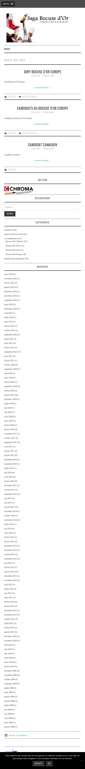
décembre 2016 (10, 460)
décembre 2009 (10, 671)
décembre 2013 (10, 546)
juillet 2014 (9, 524)
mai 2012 (8, 593)
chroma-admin (48, 75)
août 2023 (8, 313)
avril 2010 (8, 658)
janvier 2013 (9, 572)
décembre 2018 (10, 399)
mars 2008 (8, 722)
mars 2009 (8, 692)
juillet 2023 (9, 317)
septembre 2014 (10, 520)
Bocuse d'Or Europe (29, 96)
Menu (7, 49)
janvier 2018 (9, 429)
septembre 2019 (10, 386)
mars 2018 (8, 421)
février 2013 (9, 567)
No (49, 763)
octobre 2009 (9, 679)
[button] (8, 3)
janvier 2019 (9, 395)
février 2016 (9, 481)
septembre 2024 (10, 300)
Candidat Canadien (42, 144)
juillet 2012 (9, 589)
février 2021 (9, 360)
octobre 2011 (9, 619)
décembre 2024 (10, 291)
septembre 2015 (10, 494)
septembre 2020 (10, 369)
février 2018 (9, 425)
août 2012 (8, 585)
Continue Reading (42, 87)
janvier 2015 (9, 507)
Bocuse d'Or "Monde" (15, 241)
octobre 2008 (9, 701)
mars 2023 (8, 322)
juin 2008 (8, 710)
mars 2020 (8, 378)
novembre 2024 (10, 296)
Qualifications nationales (14, 259)
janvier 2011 (9, 632)
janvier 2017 (9, 455)
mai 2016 (8, 472)
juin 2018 (8, 408)
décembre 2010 (10, 636)
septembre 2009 (10, 684)
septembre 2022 (10, 335)
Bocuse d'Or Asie (13, 250)
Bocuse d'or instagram (18, 735)
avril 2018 (8, 416)
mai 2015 (8, 503)
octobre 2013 (9, 554)
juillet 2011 (9, 623)
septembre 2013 (10, 559)
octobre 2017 (9, 438)
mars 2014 (8, 533)
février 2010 (9, 666)
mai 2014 (8, 529)
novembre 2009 (10, 675)
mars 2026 (8, 274)
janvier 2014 (9, 541)
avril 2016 (8, 477)
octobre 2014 (9, 516)
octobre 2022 (9, 330)
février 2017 (9, 451)
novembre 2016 (10, 464)
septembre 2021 (10, 352)
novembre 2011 (10, 615)
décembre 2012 (10, 576)
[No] (81, 760)
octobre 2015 (9, 490)
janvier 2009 (9, 697)
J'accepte (38, 763)
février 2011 (9, 628)
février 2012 (9, 602)
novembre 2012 (10, 580)
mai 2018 (8, 412)
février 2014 (9, 537)
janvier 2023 (9, 326)
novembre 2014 (10, 511)
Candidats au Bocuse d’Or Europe (42, 108)
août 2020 (8, 373)
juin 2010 (8, 649)
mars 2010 (8, 662)
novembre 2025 (10, 279)
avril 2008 (8, 718)
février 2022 (9, 348)
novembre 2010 (10, 641)
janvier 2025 (9, 287)
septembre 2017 (10, 442)
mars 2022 (8, 343)
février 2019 (9, 391)
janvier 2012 (9, 606)
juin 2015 (8, 498)
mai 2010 (8, 653)
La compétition (10, 238)
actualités (11, 96)
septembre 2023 (10, 309)
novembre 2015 (10, 485)
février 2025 (9, 283)
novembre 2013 (10, 550)
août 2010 (8, 645)
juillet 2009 (9, 688)
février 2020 (9, 382)
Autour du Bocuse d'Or (13, 234)
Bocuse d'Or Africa (13, 246)
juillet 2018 (9, 404)
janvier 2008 (9, 727)
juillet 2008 (9, 705)
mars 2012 (8, 597)
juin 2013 (8, 563)
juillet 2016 (9, 468)
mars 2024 (8, 304)
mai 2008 (8, 714)
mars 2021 (8, 356)
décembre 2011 (10, 610)
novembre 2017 (10, 434)
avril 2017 (8, 447)
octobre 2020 (9, 365)
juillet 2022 (9, 339)
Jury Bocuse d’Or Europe (42, 71)
